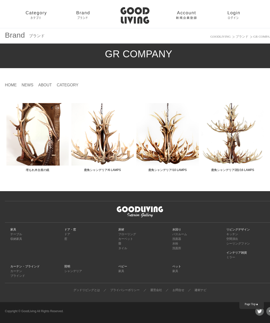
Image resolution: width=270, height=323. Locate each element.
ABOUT (45, 85)
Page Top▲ (251, 304)
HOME (11, 85)
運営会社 (156, 290)
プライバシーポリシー (125, 290)
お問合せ (178, 290)
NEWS (27, 85)
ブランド (242, 36)
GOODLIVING (220, 36)
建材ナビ (200, 290)
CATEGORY (67, 85)
